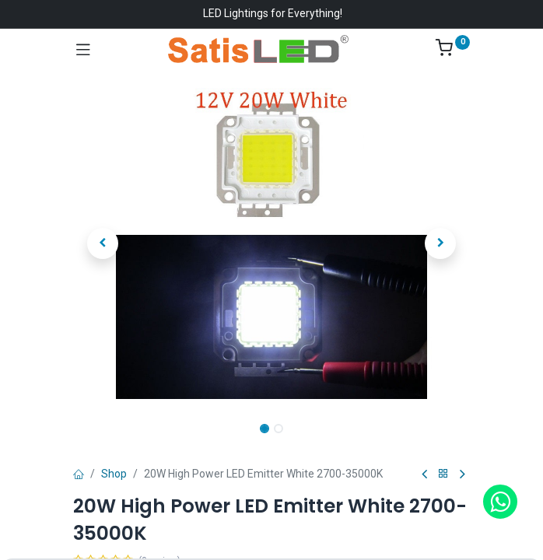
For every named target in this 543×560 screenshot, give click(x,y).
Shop (114, 473)
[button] (103, 243)
